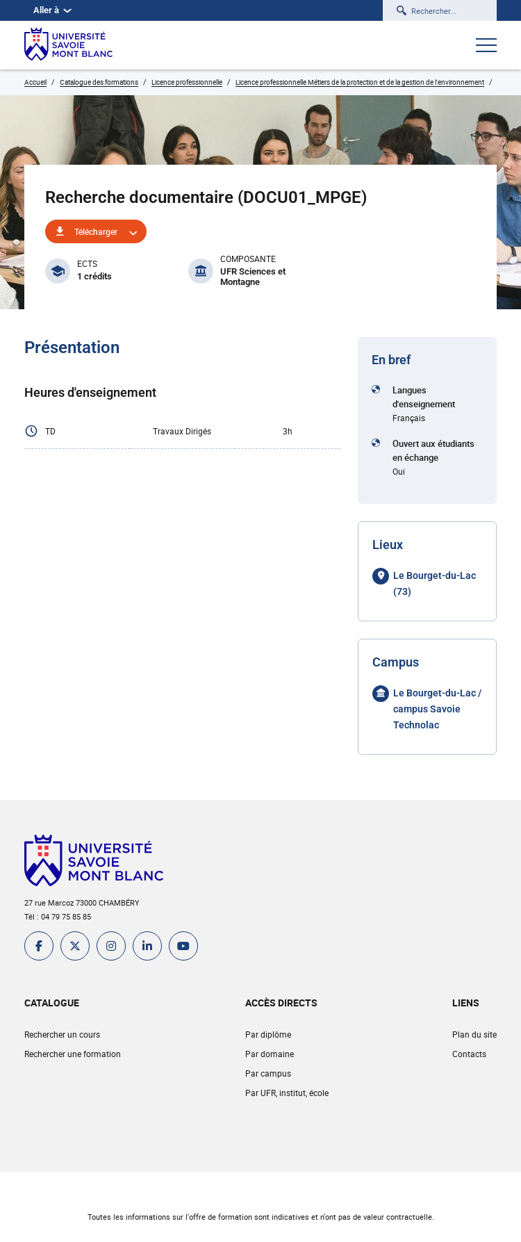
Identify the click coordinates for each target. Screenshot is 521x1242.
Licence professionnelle (186, 82)
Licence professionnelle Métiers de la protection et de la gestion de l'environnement (359, 82)
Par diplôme (268, 1034)
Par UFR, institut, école (287, 1092)
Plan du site (474, 1034)
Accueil (35, 82)
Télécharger (95, 231)
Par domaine (269, 1053)
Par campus (268, 1073)
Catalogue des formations (99, 82)
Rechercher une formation (72, 1053)
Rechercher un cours (62, 1034)
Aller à (52, 10)
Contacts (469, 1053)
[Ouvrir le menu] (486, 46)
